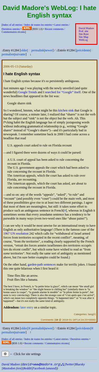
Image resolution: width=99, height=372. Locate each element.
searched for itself (63, 92)
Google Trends (27, 92)
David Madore (86, 28)
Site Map (83, 36)
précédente (83, 50)
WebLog (83, 39)
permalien (8, 54)
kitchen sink (66, 110)
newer (49, 50)
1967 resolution (16, 233)
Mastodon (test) (12, 368)
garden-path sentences (42, 264)
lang (90, 314)
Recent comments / (46, 343)
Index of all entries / (27, 24)
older (24, 50)
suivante (20, 54)
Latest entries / (71, 339)
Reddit (27, 368)
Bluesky (80, 364)
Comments (47, 319)
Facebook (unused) (44, 368)
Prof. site (83, 31)
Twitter (69, 364)
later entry (26, 307)
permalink (37, 50)
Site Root (83, 34)
